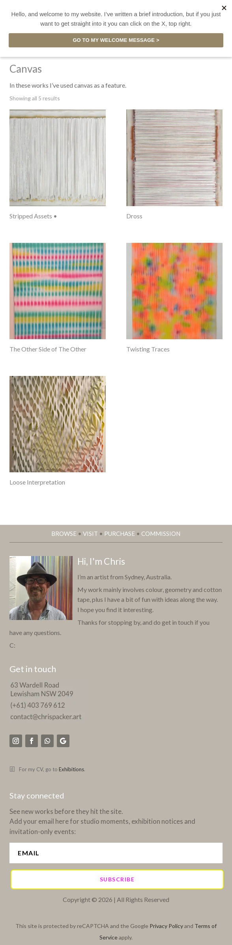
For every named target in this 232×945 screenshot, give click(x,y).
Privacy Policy (166, 925)
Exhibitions (71, 769)
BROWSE (64, 533)
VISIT (90, 533)
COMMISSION (160, 533)
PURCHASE (119, 533)
